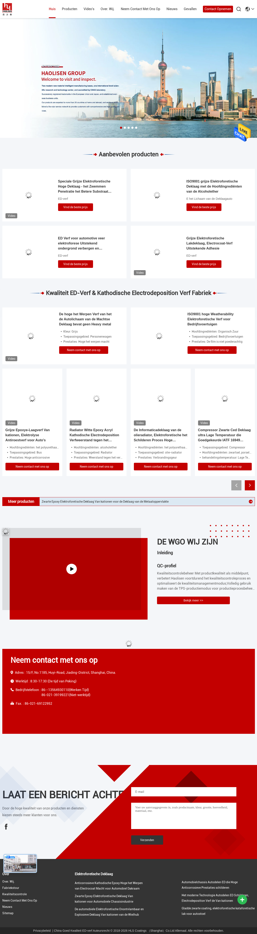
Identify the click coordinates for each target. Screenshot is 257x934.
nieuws (171, 9)
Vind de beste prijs (75, 207)
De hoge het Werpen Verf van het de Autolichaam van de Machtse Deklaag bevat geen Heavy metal (85, 319)
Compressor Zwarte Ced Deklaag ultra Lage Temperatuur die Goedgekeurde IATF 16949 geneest (224, 435)
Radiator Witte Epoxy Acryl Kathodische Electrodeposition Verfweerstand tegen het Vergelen (94, 435)
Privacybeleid (42, 930)
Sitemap (7, 913)
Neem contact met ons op (83, 350)
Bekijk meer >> (193, 600)
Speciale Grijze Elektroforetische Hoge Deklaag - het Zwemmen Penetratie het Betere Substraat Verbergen (84, 187)
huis (52, 9)
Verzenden (147, 840)
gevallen (190, 9)
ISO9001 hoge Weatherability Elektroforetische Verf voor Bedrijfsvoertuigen (211, 319)
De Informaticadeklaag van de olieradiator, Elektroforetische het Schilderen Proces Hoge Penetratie (160, 435)
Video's (89, 9)
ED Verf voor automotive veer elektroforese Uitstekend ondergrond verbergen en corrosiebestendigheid (81, 243)
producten (69, 9)
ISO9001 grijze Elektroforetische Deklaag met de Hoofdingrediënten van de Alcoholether (214, 186)
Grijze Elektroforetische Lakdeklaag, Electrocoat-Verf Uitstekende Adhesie (209, 243)
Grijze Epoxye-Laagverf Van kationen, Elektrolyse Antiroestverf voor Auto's (27, 435)
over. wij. (108, 9)
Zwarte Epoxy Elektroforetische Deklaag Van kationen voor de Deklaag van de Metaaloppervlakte (105, 501)
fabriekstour (10, 888)
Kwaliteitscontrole (14, 894)
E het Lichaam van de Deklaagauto (209, 198)
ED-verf (63, 198)
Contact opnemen (218, 9)
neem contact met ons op (140, 9)
